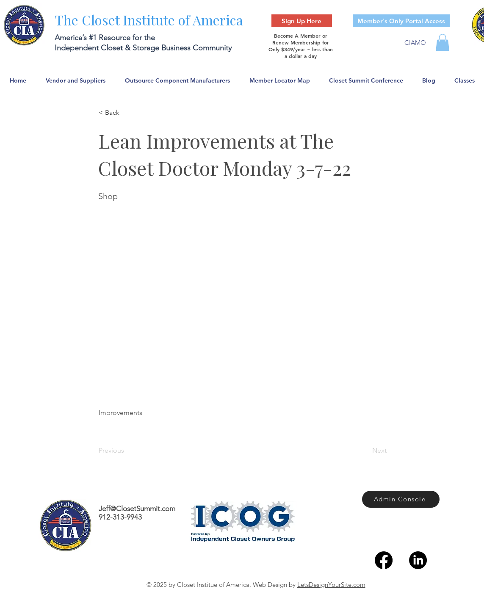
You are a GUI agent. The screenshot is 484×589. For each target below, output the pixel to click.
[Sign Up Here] (301, 20)
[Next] (365, 450)
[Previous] (127, 450)
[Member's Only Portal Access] (401, 20)
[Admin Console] (401, 499)
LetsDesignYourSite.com (331, 585)
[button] (442, 42)
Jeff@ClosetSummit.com (137, 508)
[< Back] (127, 112)
